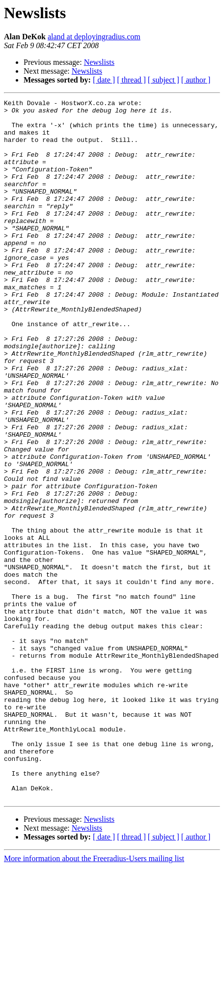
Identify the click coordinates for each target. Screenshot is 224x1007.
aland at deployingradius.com (94, 36)
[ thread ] (131, 80)
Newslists (99, 62)
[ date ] (104, 80)
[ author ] (196, 80)
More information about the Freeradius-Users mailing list (94, 998)
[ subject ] (163, 80)
